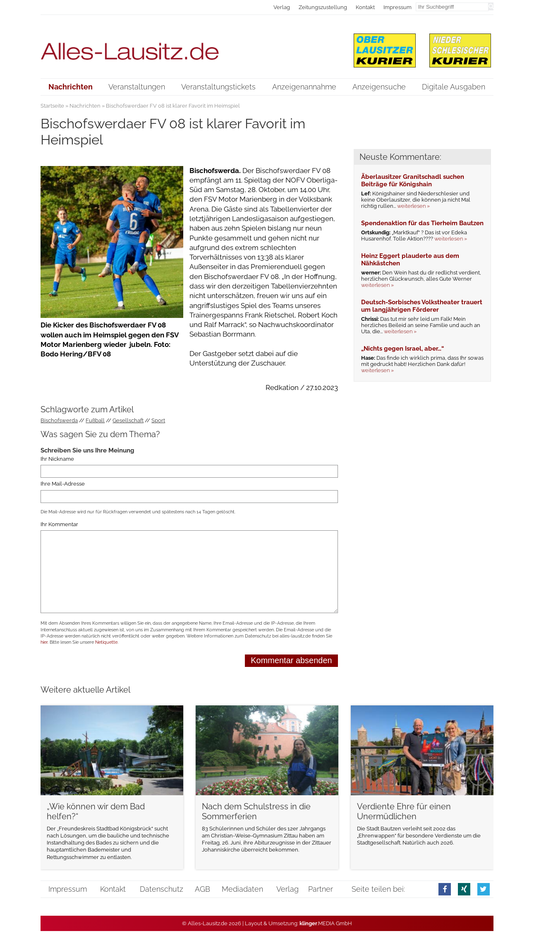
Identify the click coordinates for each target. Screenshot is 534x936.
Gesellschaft (128, 420)
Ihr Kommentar (59, 524)
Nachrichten (85, 106)
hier (44, 642)
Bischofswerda (59, 420)
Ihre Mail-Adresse (63, 484)
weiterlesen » (413, 206)
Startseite (52, 106)
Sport (158, 420)
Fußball (95, 420)
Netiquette (106, 642)
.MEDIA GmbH (325, 923)
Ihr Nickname (57, 459)
